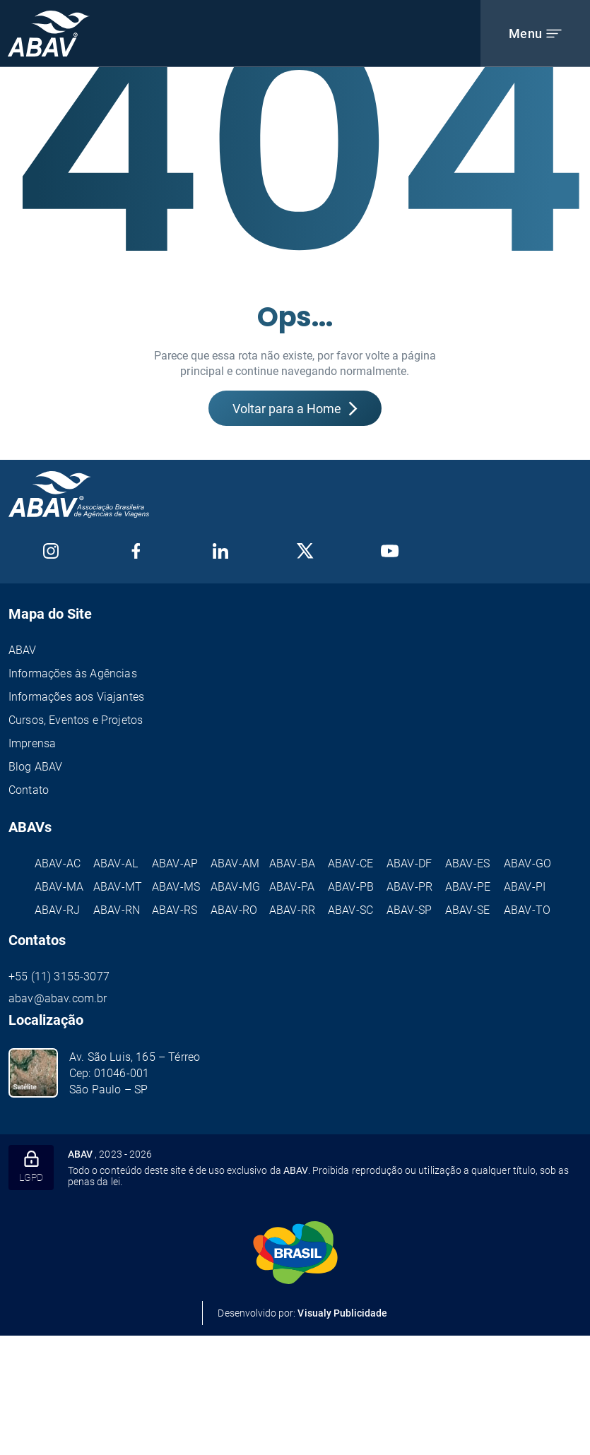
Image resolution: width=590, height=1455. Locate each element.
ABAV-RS (174, 910)
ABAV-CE (350, 863)
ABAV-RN (116, 910)
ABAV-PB (351, 886)
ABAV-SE (467, 910)
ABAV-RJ (57, 910)
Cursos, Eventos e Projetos (75, 720)
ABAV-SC (350, 910)
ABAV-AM (235, 863)
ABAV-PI (524, 886)
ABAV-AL (115, 863)
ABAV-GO (527, 863)
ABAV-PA (291, 886)
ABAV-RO (234, 910)
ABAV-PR (409, 886)
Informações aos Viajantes (76, 696)
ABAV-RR (292, 910)
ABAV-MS (176, 886)
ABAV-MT (117, 886)
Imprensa (32, 743)
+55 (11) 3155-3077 (59, 976)
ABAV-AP (175, 863)
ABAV (22, 650)
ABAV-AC (58, 863)
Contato (28, 790)
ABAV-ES (467, 863)
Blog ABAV (35, 766)
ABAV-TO (527, 910)
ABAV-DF (409, 863)
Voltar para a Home (295, 408)
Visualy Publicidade (342, 1313)
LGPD (31, 1167)
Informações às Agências (72, 673)
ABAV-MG (235, 886)
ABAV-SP (409, 910)
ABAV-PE (467, 886)
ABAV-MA (59, 886)
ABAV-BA (292, 863)
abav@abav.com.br (57, 998)
